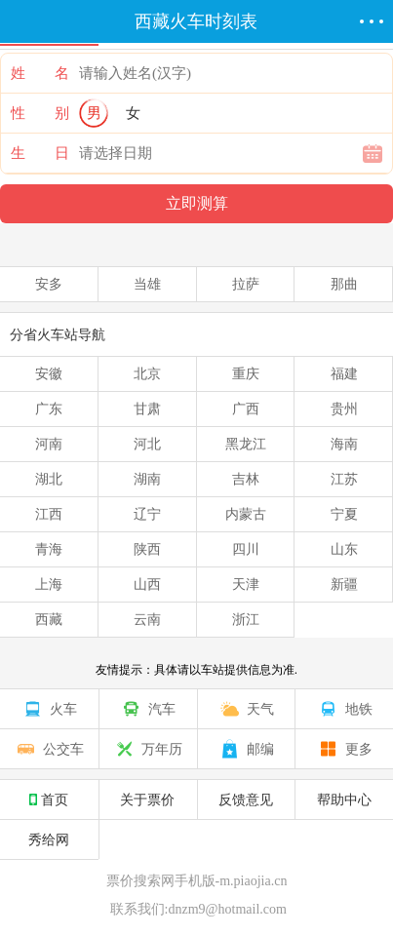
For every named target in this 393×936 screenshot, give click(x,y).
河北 (147, 443)
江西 (48, 514)
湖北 (48, 479)
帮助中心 (344, 799)
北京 (147, 373)
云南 (147, 619)
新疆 (344, 584)
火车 (48, 709)
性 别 (40, 113)
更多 (344, 749)
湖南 (147, 479)
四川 (245, 549)
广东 (48, 408)
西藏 (48, 619)
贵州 (344, 408)
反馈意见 (245, 799)
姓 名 (40, 73)
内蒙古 (245, 514)
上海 (48, 584)
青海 (48, 549)
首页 (48, 799)
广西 (245, 408)
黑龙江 (245, 443)
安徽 (48, 373)
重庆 (245, 373)
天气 (245, 709)
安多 (48, 284)
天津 (245, 584)
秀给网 (48, 839)
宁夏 (344, 514)
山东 (344, 549)
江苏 (344, 479)
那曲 (344, 284)
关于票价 (147, 799)
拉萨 (245, 284)
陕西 (147, 549)
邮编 (245, 749)
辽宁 (147, 514)
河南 (48, 443)
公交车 (49, 749)
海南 (344, 443)
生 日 (40, 153)
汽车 (147, 709)
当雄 (147, 284)
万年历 (147, 749)
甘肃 (147, 408)
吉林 (245, 479)
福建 (344, 373)
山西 (147, 584)
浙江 (245, 619)
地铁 (344, 709)
